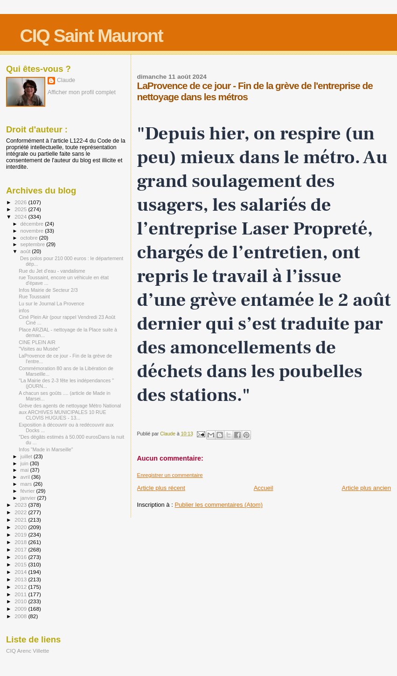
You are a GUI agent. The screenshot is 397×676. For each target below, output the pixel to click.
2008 (21, 616)
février (28, 491)
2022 (21, 512)
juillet (27, 456)
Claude (66, 80)
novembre (33, 231)
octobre (30, 238)
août (26, 251)
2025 (21, 209)
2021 (21, 520)
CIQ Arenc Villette (27, 651)
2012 (21, 587)
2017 (21, 549)
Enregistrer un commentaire (170, 475)
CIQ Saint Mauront (91, 36)
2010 (21, 601)
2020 (21, 527)
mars (27, 484)
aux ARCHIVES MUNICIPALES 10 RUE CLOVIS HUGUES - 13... (62, 415)
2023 (21, 505)
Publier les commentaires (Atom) (218, 504)
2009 (21, 609)
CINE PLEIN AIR (37, 342)
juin (25, 463)
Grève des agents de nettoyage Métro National (70, 405)
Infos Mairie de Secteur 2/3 (48, 290)
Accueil (263, 487)
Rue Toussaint (34, 296)
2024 (21, 217)
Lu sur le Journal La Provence (51, 303)
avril (26, 477)
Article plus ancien (366, 487)
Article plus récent (161, 487)
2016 (21, 557)
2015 (21, 564)
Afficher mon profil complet (82, 92)
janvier (29, 498)
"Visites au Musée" (39, 349)
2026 (21, 202)
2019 (21, 534)
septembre (34, 244)
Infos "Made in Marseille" (46, 449)
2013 (21, 579)
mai (25, 470)
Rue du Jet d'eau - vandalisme (52, 271)
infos (24, 310)
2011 (21, 594)
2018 (21, 542)
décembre (33, 224)
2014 (21, 572)
